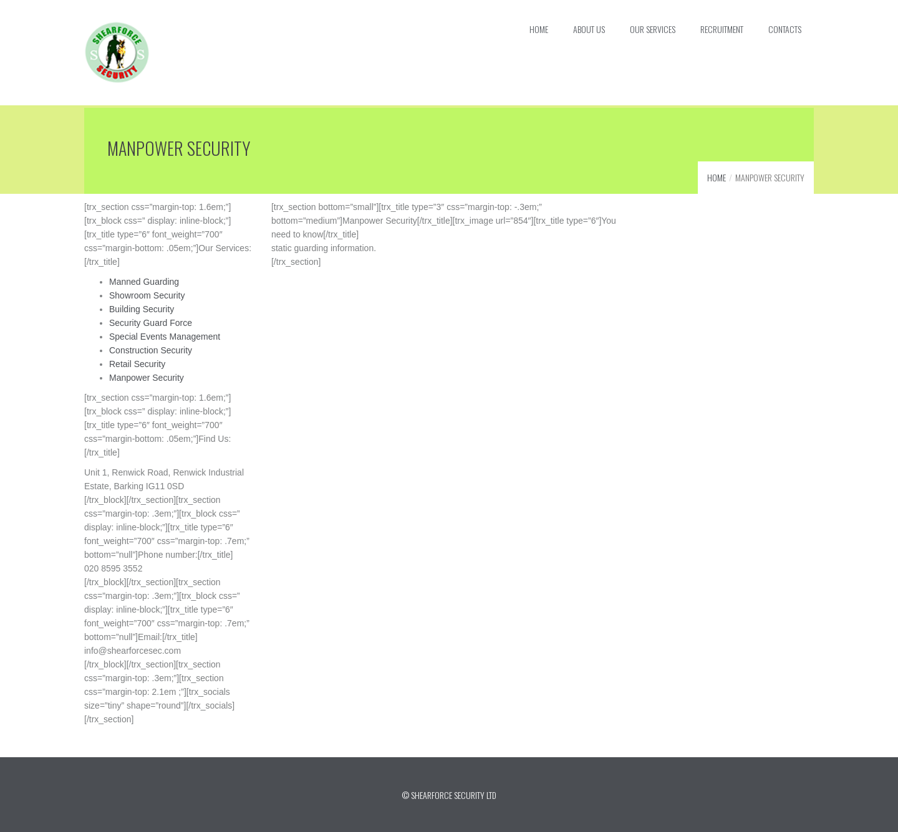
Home (716, 176)
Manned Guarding (144, 280)
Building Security (141, 308)
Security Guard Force (150, 322)
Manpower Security (146, 376)
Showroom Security (147, 294)
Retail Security (137, 363)
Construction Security (150, 349)
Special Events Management (164, 335)
